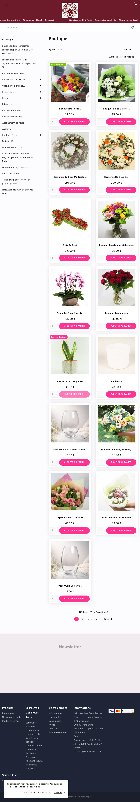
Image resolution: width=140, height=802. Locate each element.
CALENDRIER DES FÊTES (13, 80)
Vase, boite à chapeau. (13, 86)
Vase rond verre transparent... (70, 450)
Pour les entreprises (12, 111)
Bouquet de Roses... (70, 109)
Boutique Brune (9, 135)
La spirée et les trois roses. (70, 518)
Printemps (7, 104)
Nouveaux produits (11, 717)
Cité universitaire (10, 174)
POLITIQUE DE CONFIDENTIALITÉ (37, 792)
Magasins (30, 769)
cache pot (116, 381)
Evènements (8, 92)
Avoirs (52, 725)
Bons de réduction (58, 732)
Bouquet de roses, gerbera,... (117, 450)
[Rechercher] (70, 27)
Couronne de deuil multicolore (70, 177)
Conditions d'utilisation (31, 751)
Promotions (8, 713)
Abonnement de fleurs (13, 123)
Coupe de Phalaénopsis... (70, 313)
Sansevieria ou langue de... (70, 381)
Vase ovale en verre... (70, 586)
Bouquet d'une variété (13, 74)
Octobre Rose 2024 (12, 148)
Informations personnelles (55, 715)
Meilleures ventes (10, 721)
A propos (30, 757)
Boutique (7, 40)
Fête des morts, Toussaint (15, 167)
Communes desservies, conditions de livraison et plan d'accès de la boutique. (33, 732)
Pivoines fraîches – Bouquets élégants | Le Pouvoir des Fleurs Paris (17, 157)
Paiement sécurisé (35, 761)
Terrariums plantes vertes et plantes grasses (16, 182)
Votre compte (58, 708)
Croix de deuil (70, 245)
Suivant (108, 619)
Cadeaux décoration (12, 117)
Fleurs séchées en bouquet (116, 518)
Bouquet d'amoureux (116, 313)
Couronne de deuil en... (116, 177)
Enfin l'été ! (7, 141)
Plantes (6, 98)
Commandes (55, 721)
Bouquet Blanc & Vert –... (116, 109)
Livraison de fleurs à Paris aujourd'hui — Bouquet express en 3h (19, 63)
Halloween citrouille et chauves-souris (18, 192)
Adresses (53, 729)
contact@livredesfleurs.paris (88, 752)
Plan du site (31, 765)
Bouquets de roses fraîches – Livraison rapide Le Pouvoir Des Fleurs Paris (17, 50)
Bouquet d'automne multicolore (116, 245)
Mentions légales (34, 746)
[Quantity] (54, 121)
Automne (6, 129)
